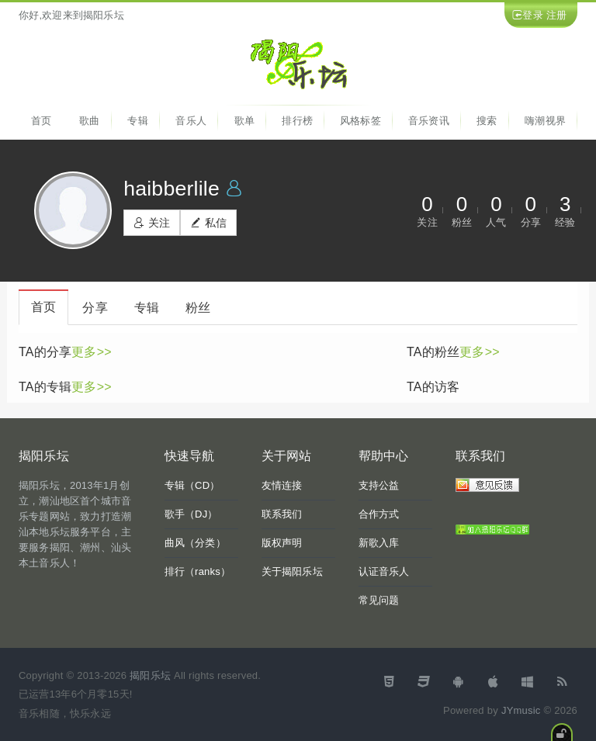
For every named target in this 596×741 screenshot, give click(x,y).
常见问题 (379, 600)
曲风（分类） (195, 543)
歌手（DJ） (191, 514)
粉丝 (197, 307)
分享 (94, 307)
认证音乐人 (384, 571)
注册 (556, 15)
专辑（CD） (192, 485)
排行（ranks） (198, 571)
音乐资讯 (428, 120)
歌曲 (89, 120)
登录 (532, 15)
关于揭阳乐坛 (292, 571)
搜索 (486, 120)
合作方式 (379, 514)
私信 (208, 222)
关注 (151, 222)
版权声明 (282, 543)
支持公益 (379, 485)
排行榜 (297, 120)
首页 (41, 120)
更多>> (91, 351)
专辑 (137, 120)
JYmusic (521, 710)
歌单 (244, 120)
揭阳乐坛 (150, 675)
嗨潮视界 (545, 120)
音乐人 (190, 120)
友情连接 (282, 485)
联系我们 (282, 514)
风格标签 (360, 120)
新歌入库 (379, 543)
